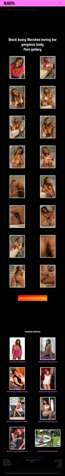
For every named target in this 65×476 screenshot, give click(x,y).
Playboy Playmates (7, 464)
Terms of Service (58, 461)
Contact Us (59, 467)
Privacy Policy (59, 459)
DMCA (60, 462)
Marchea (10, 9)
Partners (60, 465)
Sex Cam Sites (56, 473)
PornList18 (15, 473)
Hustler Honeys (6, 461)
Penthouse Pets (7, 462)
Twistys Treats (6, 465)
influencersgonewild (47, 473)
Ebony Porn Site (38, 473)
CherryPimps (6, 459)
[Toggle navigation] (59, 3)
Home (4, 9)
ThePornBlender (22, 473)
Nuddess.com (30, 473)
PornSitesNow (8, 473)
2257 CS (60, 464)
